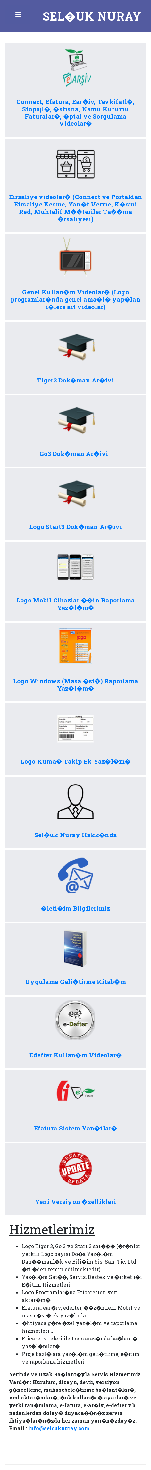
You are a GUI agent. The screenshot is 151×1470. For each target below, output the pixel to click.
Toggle (18, 16)
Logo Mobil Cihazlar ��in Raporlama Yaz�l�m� (75, 603)
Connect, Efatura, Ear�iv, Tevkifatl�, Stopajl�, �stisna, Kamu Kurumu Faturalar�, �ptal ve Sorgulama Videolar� (75, 112)
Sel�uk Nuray (92, 16)
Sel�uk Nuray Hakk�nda (75, 835)
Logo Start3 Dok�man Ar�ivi (75, 527)
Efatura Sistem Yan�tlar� (75, 1128)
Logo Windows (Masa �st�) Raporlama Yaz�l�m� (75, 684)
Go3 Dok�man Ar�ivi (75, 453)
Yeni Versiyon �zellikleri (75, 1201)
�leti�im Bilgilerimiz (75, 908)
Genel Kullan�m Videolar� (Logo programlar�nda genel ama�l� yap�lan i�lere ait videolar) (75, 299)
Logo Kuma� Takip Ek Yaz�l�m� (76, 761)
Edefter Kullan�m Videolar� (75, 1055)
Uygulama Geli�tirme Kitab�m (75, 982)
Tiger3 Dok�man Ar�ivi (75, 380)
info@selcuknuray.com (58, 1428)
